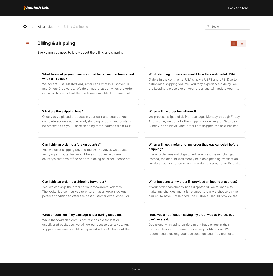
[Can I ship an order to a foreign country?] (88, 153)
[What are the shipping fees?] (88, 118)
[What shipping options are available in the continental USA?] (195, 83)
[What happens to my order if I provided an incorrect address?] (195, 189)
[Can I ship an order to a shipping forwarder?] (88, 189)
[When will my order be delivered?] (195, 118)
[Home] (25, 26)
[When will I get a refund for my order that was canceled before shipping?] (195, 153)
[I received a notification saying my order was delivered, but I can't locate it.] (195, 224)
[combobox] (227, 27)
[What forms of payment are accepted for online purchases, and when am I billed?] (88, 83)
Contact (136, 269)
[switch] (238, 43)
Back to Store (238, 8)
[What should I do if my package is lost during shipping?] (88, 224)
